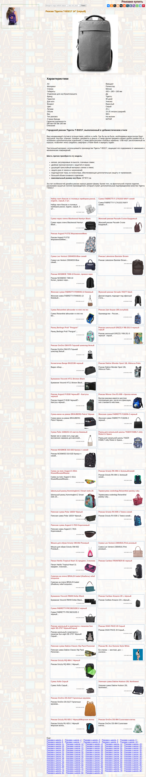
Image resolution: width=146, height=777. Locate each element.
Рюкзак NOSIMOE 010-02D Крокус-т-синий (69, 450)
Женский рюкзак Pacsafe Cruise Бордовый (117, 219)
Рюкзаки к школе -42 (74, 756)
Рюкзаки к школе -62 (74, 765)
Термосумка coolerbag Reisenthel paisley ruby (118, 491)
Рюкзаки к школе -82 (74, 773)
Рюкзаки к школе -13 (94, 744)
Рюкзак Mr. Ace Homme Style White (113, 646)
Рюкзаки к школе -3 (91, 740)
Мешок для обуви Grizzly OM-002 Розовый (70, 543)
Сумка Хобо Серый (59, 682)
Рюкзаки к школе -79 (113, 771)
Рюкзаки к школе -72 (74, 769)
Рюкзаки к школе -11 (55, 744)
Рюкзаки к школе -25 (133, 748)
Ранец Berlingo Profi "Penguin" (64, 328)
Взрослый (110, 104)
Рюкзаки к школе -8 (91, 742)
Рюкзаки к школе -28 (94, 750)
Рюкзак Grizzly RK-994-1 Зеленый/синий (116, 471)
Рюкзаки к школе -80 (133, 771)
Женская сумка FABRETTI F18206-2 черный (117, 414)
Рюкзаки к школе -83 (94, 773)
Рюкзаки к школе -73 (94, 769)
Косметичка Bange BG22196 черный (67, 363)
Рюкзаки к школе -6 (55, 742)
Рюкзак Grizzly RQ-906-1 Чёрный (65, 660)
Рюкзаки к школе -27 (74, 750)
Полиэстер (110, 86)
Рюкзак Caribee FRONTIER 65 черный (115, 561)
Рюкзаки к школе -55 (133, 761)
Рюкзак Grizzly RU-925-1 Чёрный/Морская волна (72, 720)
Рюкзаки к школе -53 (94, 761)
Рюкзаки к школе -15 (133, 744)
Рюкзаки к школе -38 (94, 754)
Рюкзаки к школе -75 (133, 769)
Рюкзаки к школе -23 (94, 748)
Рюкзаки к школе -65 (133, 765)
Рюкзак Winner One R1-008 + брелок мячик (117, 394)
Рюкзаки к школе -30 (133, 750)
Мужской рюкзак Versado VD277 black (115, 292)
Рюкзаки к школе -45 (133, 756)
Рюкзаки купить (133, 1)
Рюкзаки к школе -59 (113, 763)
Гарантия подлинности (56, 121)
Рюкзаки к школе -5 (128, 740)
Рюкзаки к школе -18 (94, 746)
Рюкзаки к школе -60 (133, 763)
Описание (51, 126)
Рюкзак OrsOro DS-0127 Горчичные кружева (70, 698)
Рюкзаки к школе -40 (133, 754)
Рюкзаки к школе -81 (55, 773)
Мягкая (109, 89)
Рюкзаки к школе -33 (94, 752)
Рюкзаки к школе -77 (74, 771)
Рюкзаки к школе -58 (94, 763)
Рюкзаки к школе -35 (133, 752)
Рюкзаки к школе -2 (73, 740)
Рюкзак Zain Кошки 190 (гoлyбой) (113, 310)
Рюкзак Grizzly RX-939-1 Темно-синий (115, 512)
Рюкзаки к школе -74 (113, 769)
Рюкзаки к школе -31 (55, 752)
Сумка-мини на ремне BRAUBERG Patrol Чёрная (72, 414)
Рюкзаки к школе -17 (74, 746)
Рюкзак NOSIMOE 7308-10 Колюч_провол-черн (72, 274)
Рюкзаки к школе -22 (74, 748)
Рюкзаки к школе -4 (110, 740)
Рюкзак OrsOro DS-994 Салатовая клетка (116, 720)
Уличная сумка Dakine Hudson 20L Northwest (118, 682)
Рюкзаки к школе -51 (55, 761)
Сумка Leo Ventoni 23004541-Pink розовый (117, 543)
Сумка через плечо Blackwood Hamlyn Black (70, 219)
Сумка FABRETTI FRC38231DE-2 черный (69, 608)
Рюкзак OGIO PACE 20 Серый (111, 626)
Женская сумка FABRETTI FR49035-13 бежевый (72, 292)
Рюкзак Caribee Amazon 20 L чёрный (114, 596)
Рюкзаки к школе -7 (73, 742)
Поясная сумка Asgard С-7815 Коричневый (70, 525)
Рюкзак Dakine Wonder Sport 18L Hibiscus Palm (119, 363)
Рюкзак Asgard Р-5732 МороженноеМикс (69, 234)
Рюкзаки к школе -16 (55, 746)
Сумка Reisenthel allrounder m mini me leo (69, 310)
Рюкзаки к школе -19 (113, 746)
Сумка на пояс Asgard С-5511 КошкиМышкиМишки (64, 472)
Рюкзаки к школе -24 (113, 748)
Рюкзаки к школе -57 (74, 763)
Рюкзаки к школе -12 (74, 744)
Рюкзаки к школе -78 (94, 771)
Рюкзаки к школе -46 (55, 759)
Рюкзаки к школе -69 (113, 767)
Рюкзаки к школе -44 (113, 756)
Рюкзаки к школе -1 (55, 740)
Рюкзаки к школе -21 (55, 748)
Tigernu (109, 96)
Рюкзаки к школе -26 (55, 750)
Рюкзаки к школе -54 (113, 761)
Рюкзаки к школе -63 (94, 765)
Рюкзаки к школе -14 (113, 744)
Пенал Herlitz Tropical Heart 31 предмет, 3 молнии (73, 561)
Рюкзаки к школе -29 (113, 750)
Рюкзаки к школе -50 (133, 759)
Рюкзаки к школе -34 (113, 752)
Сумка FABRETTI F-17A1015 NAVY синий (116, 199)
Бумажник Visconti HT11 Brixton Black (68, 379)
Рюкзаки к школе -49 (113, 759)
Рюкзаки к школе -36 (55, 754)
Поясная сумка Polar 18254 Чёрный (67, 512)
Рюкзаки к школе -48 (94, 759)
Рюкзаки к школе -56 (55, 763)
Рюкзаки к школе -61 (55, 765)
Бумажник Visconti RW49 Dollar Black (67, 596)
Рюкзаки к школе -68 (94, 767)
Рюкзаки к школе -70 (133, 767)
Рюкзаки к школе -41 (55, 756)
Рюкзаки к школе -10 (129, 742)
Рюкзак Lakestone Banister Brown (113, 256)
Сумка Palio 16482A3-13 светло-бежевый (69, 432)
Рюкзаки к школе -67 (74, 767)
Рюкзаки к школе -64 (113, 765)
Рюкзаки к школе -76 (55, 771)
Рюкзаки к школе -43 (94, 756)
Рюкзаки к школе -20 (133, 746)
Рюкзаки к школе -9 (110, 742)
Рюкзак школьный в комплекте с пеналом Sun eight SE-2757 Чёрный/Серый (72, 627)
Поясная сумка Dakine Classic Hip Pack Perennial (73, 646)
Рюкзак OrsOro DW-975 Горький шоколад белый (72, 345)
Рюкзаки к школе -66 (55, 767)
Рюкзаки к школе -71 (55, 769)
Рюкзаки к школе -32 (74, 752)
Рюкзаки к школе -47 (74, 759)
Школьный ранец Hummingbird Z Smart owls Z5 (72, 491)
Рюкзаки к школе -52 (74, 761)
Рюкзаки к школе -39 (113, 754)
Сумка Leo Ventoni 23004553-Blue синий (68, 256)
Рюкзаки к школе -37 (74, 754)
